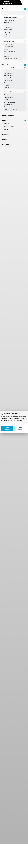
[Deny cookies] (20, 428)
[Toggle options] (14, 423)
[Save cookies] (7, 428)
